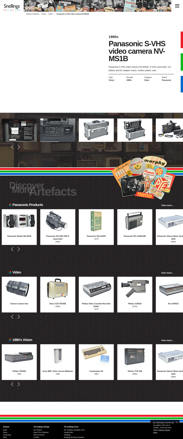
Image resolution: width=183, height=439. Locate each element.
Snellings (67, 435)
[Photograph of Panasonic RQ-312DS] (96, 220)
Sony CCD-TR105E (57, 304)
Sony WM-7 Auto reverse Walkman (57, 371)
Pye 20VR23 (173, 304)
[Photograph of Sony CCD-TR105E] (57, 288)
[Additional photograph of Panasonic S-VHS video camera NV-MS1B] (19, 130)
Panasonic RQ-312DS (96, 236)
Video (51, 14)
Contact (36, 437)
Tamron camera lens (19, 304)
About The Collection (41, 432)
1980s (129, 80)
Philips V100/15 (135, 304)
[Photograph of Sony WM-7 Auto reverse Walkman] (57, 356)
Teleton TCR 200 (135, 371)
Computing (7, 435)
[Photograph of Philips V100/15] (134, 288)
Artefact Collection (32, 14)
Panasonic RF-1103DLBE (135, 236)
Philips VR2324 (19, 371)
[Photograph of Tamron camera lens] (19, 288)
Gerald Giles (68, 432)
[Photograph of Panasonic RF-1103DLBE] (134, 220)
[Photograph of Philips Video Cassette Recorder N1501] (96, 288)
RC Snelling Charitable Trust (74, 430)
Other (5, 437)
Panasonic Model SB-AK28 (19, 236)
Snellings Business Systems (74, 437)
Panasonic (166, 80)
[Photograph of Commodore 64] (96, 356)
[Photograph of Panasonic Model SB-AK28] (19, 220)
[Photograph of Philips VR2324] (19, 356)
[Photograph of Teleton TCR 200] (134, 356)
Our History (37, 430)
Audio (5, 430)
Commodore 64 (96, 371)
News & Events (38, 435)
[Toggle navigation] (177, 6)
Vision (44, 14)
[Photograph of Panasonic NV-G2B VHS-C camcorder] (57, 220)
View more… (167, 205)
